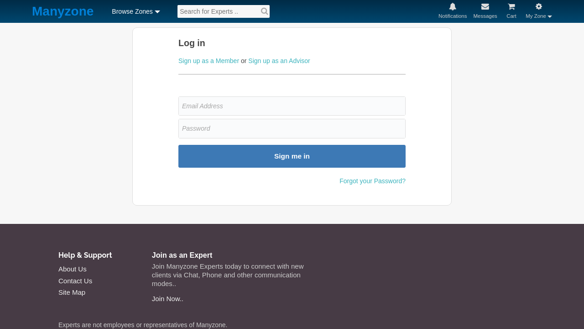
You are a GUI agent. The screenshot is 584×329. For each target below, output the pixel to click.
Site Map (71, 292)
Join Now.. (167, 298)
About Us (72, 269)
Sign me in (292, 156)
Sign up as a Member (208, 60)
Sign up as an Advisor (279, 60)
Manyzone (63, 11)
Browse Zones (132, 11)
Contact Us (75, 281)
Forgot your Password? (372, 181)
